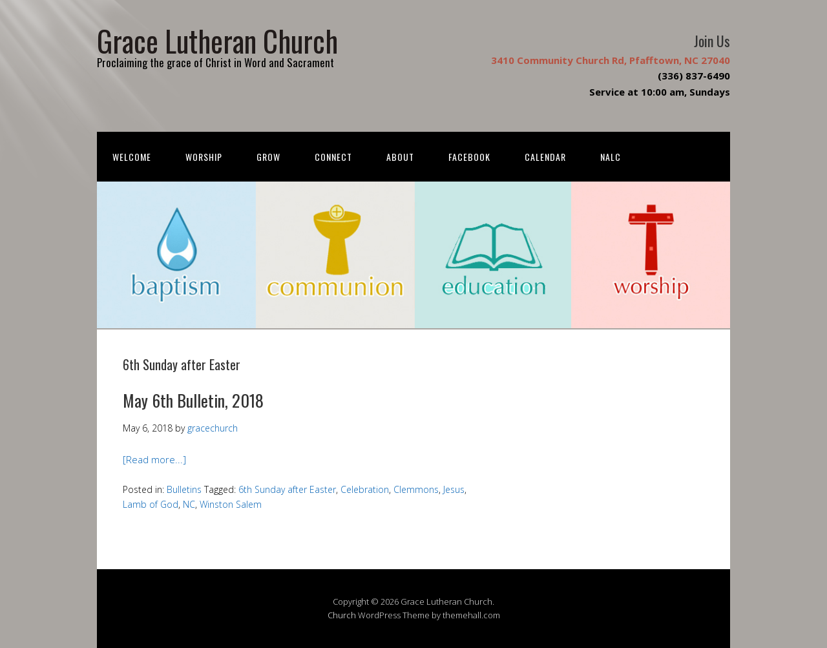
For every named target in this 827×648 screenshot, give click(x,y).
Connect (333, 156)
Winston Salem (231, 504)
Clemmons (416, 489)
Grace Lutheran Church (217, 40)
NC (189, 504)
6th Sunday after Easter (287, 489)
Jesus (454, 489)
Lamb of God (150, 504)
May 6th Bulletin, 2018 (193, 400)
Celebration (364, 489)
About (400, 156)
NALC (610, 156)
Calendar (545, 156)
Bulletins (184, 489)
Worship (203, 156)
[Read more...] (154, 459)
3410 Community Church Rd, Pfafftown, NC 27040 (610, 60)
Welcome (131, 156)
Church (342, 615)
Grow (268, 156)
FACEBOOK (469, 156)
